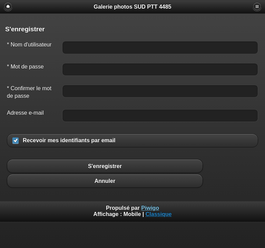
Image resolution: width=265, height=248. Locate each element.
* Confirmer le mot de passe (29, 92)
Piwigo (150, 208)
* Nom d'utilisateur (29, 45)
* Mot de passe (25, 67)
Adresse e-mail (25, 113)
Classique (159, 214)
